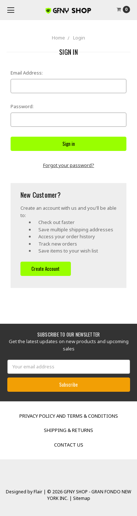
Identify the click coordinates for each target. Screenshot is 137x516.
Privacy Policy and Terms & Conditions (68, 416)
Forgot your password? (68, 165)
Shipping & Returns (68, 430)
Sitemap (81, 498)
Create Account (45, 268)
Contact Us (68, 444)
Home (58, 37)
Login (79, 37)
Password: (22, 106)
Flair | (40, 492)
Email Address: (27, 72)
